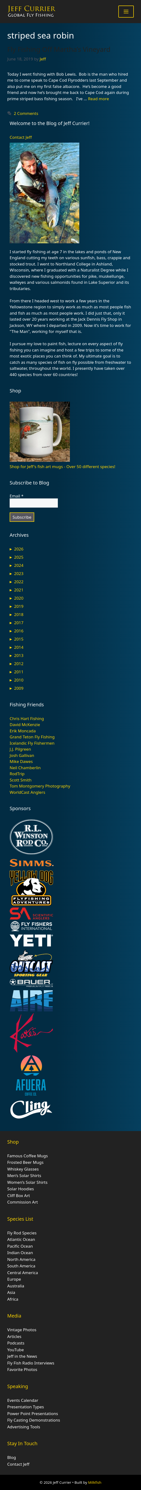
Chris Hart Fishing (27, 718)
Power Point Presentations (32, 1413)
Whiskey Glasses (23, 1169)
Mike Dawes (21, 761)
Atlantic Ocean (21, 1239)
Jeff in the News (22, 1356)
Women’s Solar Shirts (27, 1182)
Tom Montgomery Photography (40, 786)
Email (16, 496)
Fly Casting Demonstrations (33, 1420)
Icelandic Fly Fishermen (32, 743)
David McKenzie (25, 724)
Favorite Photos (22, 1369)
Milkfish (94, 1482)
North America (21, 1259)
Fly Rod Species (22, 1233)
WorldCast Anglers (27, 792)
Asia (11, 1292)
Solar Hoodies (20, 1189)
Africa (12, 1299)
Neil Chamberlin (25, 767)
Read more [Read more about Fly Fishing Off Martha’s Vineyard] (98, 98)
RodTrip (17, 773)
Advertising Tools (23, 1427)
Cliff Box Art (18, 1195)
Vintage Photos (21, 1329)
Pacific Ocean (20, 1246)
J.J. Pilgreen (20, 749)
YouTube (15, 1349)
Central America (22, 1272)
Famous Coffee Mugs (27, 1156)
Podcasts (15, 1343)
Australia (15, 1286)
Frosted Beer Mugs (25, 1162)
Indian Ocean (20, 1252)
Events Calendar (22, 1400)
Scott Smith (21, 780)
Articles (14, 1336)
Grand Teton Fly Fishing (32, 737)
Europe (14, 1279)
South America (21, 1266)
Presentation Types (25, 1407)
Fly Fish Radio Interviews (30, 1363)
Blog (11, 1457)
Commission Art (22, 1202)
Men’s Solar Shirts (24, 1175)
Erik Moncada (23, 731)
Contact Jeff (21, 137)
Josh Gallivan (22, 755)
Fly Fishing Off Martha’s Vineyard (58, 49)
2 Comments (26, 113)
